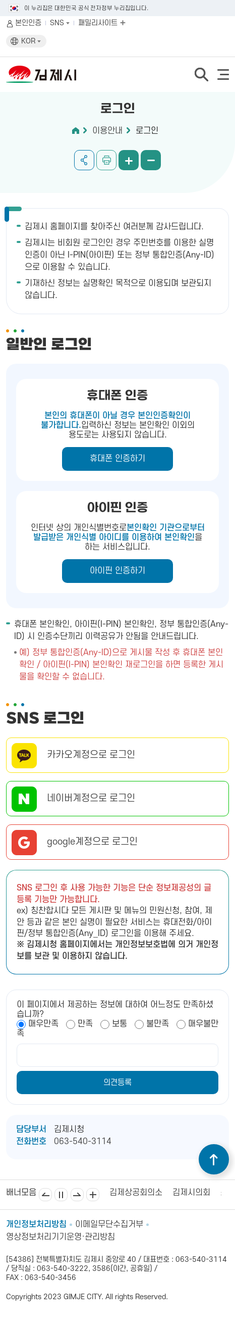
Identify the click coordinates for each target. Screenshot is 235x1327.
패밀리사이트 (102, 23)
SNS (60, 23)
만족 (85, 1023)
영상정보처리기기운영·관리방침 (60, 1237)
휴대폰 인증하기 (117, 458)
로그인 (147, 130)
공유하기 (84, 160)
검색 (201, 74)
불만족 (157, 1023)
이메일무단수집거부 (109, 1224)
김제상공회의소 (135, 1192)
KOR (31, 41)
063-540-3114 (82, 1141)
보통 (119, 1023)
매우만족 (43, 1023)
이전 (45, 1194)
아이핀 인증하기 (117, 570)
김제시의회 (191, 1192)
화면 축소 (151, 160)
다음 (77, 1194)
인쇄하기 (106, 160)
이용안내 (107, 130)
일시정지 (61, 1194)
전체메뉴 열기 (223, 74)
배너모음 (92, 1194)
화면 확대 (129, 160)
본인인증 (28, 23)
